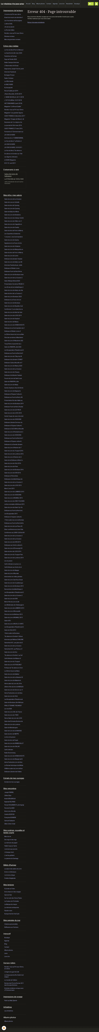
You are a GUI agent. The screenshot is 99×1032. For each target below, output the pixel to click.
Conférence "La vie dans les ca (13, 309)
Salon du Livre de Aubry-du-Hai (13, 290)
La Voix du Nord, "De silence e (13, 150)
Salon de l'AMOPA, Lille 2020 (12, 347)
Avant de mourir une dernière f (13, 17)
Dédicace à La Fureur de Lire (12, 299)
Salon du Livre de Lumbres (12, 724)
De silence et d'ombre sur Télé (13, 153)
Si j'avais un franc (9, 888)
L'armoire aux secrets (10, 849)
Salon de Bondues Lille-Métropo (13, 702)
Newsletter (69, 3)
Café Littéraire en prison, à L (12, 564)
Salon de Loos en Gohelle (11, 202)
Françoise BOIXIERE (10, 817)
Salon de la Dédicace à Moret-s (13, 460)
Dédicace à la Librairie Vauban (13, 259)
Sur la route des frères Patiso (13, 898)
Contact (48, 3)
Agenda (55, 3)
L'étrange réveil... (9, 852)
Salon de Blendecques (11, 727)
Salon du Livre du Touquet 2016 (13, 451)
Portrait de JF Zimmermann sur (13, 131)
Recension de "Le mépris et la (13, 122)
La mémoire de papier (10, 843)
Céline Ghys (7, 795)
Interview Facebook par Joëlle (13, 265)
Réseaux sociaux (9, 36)
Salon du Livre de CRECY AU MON (14, 501)
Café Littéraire (8, 749)
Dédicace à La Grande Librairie (13, 444)
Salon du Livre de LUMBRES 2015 (14, 491)
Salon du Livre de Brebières (12, 215)
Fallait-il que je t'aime (10, 846)
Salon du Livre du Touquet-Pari (13, 554)
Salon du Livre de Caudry (11, 227)
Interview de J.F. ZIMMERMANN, (13, 138)
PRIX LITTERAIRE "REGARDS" (13, 705)
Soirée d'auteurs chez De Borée (13, 388)
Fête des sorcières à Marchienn (13, 337)
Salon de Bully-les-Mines (11, 211)
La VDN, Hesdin (8, 81)
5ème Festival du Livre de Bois (13, 693)
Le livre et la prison (9, 737)
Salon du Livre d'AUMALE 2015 (13, 498)
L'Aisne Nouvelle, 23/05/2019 (13, 94)
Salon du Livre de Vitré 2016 (12, 463)
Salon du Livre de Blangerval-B (13, 759)
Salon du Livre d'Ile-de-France (13, 712)
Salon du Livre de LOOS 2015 (13, 485)
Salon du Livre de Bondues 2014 (13, 586)
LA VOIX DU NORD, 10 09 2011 (13, 147)
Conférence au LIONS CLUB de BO (14, 532)
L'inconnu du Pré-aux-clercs (12, 14)
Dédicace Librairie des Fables (13, 771)
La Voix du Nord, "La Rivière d (12, 141)
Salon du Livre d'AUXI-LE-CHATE (13, 624)
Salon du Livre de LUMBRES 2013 (14, 608)
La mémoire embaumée (11, 907)
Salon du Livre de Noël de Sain (13, 312)
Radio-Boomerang (9, 753)
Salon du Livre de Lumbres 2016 (13, 454)
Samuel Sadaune (9, 820)
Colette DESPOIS (9, 814)
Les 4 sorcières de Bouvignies (13, 20)
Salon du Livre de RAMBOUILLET (14, 743)
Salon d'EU (7, 620)
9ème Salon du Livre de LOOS (13, 718)
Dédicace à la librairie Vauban (13, 375)
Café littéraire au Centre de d (13, 567)
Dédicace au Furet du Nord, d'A (13, 397)
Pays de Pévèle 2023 (10, 59)
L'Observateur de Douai (11, 65)
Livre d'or (62, 3)
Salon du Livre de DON (10, 598)
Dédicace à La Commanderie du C (14, 328)
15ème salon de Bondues (12, 633)
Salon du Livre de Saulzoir (12, 318)
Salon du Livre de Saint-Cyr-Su (13, 507)
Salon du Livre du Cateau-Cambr (14, 218)
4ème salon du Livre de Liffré (13, 683)
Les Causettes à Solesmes (12, 233)
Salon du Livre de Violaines (12, 246)
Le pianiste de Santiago (11, 858)
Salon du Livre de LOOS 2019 (13, 315)
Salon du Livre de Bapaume (12, 391)
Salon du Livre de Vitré (11, 696)
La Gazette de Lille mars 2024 (13, 53)
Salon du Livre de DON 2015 (12, 542)
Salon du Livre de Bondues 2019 (13, 403)
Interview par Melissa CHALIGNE (13, 639)
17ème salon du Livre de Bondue (14, 520)
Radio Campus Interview (11, 62)
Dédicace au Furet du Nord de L (13, 510)
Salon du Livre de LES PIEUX (12, 410)
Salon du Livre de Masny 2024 (13, 366)
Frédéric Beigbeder (10, 878)
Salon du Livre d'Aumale (11, 573)
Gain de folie (8, 895)
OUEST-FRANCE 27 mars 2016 (13, 128)
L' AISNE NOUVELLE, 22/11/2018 (14, 97)
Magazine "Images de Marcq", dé (14, 119)
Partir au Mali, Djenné (10, 1000)
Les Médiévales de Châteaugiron (14, 605)
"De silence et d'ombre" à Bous (13, 636)
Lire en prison (8, 561)
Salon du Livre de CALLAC (12, 746)
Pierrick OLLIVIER (9, 808)
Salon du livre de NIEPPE (11, 734)
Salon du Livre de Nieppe (11, 570)
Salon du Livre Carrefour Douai (13, 579)
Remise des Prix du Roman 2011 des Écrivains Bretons (14, 984)
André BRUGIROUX (10, 798)
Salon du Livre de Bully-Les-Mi (13, 262)
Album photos (40, 3)
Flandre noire (8, 910)
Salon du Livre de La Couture (12, 199)
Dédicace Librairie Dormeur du (13, 422)
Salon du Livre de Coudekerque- (13, 583)
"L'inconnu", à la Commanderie (13, 237)
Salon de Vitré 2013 (10, 630)
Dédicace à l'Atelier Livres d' (12, 331)
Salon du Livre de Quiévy (11, 240)
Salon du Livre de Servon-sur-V (13, 690)
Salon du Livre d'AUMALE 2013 (13, 617)
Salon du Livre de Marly (11, 384)
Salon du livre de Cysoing (11, 205)
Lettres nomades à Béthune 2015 (14, 504)
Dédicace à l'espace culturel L (13, 517)
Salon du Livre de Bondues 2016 (13, 469)
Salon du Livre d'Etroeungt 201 (13, 548)
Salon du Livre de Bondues (12, 303)
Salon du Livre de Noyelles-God (13, 306)
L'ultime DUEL (8, 24)
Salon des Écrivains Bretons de (13, 721)
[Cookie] (4, 1028)
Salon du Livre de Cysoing (12, 208)
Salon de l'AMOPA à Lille (11, 381)
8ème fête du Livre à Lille (11, 602)
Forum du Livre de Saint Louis (13, 378)
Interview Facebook (10, 72)
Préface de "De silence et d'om (13, 668)
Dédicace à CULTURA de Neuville (14, 428)
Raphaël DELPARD (9, 802)
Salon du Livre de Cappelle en (13, 224)
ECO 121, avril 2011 (10, 163)
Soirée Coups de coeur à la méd (13, 416)
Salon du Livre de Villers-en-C (13, 221)
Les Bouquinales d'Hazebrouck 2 (14, 350)
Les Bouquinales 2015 (10, 513)
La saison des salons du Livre (13, 869)
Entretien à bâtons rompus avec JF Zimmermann (13, 989)
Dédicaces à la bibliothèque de (13, 479)
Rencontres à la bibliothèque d (13, 589)
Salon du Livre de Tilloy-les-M (13, 356)
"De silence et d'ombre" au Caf (13, 655)
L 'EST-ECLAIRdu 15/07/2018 (13, 100)
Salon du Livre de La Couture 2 (13, 277)
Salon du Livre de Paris (11, 466)
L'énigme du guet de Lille (11, 972)
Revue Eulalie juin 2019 (11, 91)
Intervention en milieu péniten (13, 576)
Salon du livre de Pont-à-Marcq (13, 230)
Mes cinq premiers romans (12, 39)
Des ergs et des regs (10, 839)
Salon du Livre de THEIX (11, 715)
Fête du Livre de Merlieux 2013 (13, 614)
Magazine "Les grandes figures (13, 113)
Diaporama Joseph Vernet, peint (14, 68)
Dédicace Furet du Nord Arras (13, 271)
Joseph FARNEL (9, 792)
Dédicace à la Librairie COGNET (13, 359)
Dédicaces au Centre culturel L (13, 545)
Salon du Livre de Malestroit (12, 680)
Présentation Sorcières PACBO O (14, 284)
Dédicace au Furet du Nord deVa (13, 523)
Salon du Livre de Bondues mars (14, 274)
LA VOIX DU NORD (9, 135)
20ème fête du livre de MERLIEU (13, 686)
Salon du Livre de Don (10, 652)
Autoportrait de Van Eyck (11, 914)
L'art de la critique (9, 875)
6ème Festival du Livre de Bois (13, 762)
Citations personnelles (11, 924)
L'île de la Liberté (9, 27)
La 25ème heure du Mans (12, 671)
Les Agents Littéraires (10, 157)
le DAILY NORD (8, 84)
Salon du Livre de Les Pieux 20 (13, 526)
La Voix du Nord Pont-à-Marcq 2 (13, 50)
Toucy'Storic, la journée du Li (12, 344)
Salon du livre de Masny (11, 322)
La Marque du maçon (10, 904)
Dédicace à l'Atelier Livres (11, 268)
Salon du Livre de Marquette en (13, 249)
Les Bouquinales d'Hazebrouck (13, 699)
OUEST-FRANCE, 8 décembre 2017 (14, 116)
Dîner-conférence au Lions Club (13, 529)
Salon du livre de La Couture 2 (13, 293)
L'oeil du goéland (9, 855)
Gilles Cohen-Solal (9, 824)
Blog (33, 3)
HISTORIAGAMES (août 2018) (13, 103)
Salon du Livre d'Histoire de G (13, 457)
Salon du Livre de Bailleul (11, 674)
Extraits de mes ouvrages (12, 782)
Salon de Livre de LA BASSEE (13, 731)
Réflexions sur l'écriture (11, 927)
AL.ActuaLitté (8, 87)
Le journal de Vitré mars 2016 (13, 125)
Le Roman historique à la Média (13, 765)
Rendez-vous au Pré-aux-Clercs (13, 33)
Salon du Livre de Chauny (11, 372)
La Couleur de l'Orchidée (11, 901)
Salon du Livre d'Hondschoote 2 (13, 432)
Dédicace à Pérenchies (11, 476)
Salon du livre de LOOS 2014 (12, 551)
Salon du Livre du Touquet (12, 661)
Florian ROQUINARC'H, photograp (14, 805)
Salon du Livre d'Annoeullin (12, 611)
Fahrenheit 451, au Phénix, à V (13, 649)
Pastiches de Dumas (10, 56)
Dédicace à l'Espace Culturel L (13, 394)
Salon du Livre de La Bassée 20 (13, 677)
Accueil (28, 3)
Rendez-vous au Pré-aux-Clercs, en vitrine (14, 967)
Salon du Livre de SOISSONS (12, 419)
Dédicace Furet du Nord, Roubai (13, 406)
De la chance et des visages (12, 892)
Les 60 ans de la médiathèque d (13, 287)
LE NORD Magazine (10, 160)
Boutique (77, 3)
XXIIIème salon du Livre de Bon (13, 768)
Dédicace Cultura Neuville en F (13, 362)
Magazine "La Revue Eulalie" (12, 106)
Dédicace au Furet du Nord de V (13, 438)
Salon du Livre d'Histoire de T (13, 447)
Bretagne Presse (9, 75)
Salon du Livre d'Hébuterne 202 (13, 340)
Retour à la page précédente (36, 22)
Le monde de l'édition (10, 980)
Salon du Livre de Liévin (11, 255)
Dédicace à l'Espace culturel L (13, 441)
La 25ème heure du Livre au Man (14, 334)
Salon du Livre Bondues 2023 (13, 296)
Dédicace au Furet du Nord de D (13, 353)
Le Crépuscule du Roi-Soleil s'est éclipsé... (14, 976)
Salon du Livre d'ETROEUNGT (13, 664)
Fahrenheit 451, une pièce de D (13, 642)
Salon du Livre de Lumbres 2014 (13, 557)
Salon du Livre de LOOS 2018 (13, 413)
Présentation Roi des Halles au (13, 400)
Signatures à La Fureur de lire (13, 243)
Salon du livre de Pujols (11, 740)
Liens (6, 953)
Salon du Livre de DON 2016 (12, 473)
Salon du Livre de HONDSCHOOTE (14, 325)
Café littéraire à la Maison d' (12, 658)
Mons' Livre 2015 (9, 488)
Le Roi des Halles (9, 30)
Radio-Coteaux (8, 78)
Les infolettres (8, 1011)
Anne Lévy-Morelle (10, 811)
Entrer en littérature (10, 872)
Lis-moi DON (8, 708)
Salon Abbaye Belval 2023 (12, 281)
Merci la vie (7, 836)
